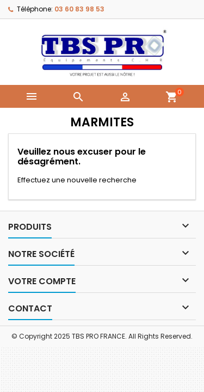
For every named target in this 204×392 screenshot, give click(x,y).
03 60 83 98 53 (79, 9)
